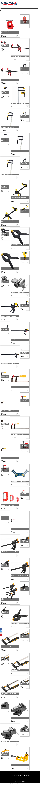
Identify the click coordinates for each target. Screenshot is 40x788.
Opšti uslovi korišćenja (22, 772)
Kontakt (15, 772)
